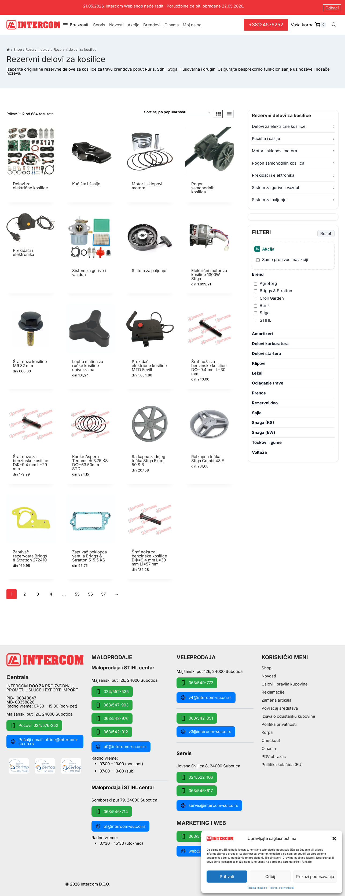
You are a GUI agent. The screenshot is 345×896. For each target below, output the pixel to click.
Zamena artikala (276, 698)
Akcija (133, 22)
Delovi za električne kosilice (279, 124)
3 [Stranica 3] (37, 591)
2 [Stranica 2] (24, 591)
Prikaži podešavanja (315, 876)
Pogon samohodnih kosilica (278, 160)
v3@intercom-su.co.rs (206, 729)
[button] (334, 838)
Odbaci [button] (332, 6)
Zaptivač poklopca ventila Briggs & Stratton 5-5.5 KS (89, 553)
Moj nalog (192, 22)
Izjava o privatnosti (282, 887)
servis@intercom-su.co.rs (209, 803)
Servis (99, 22)
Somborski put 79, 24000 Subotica (124, 798)
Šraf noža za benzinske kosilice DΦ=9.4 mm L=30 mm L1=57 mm (149, 555)
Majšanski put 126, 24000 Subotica (39, 712)
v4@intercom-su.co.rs (206, 695)
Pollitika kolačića (257, 887)
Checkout (271, 738)
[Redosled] (177, 110)
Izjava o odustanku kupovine (288, 714)
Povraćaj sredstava (280, 706)
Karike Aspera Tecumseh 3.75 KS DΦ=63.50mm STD (90, 460)
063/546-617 (197, 788)
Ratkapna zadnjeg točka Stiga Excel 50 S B (148, 458)
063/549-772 (197, 680)
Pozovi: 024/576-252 (34, 723)
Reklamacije (273, 690)
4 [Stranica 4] (51, 591)
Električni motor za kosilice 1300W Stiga (209, 272)
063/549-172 (197, 834)
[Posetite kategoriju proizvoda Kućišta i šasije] (90, 158)
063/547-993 (112, 703)
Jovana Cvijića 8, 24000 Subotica (208, 763)
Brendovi (151, 22)
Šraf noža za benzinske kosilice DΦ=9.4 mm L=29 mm (30, 460)
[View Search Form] (334, 22)
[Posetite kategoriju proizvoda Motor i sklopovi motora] (149, 160)
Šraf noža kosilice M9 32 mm (30, 361)
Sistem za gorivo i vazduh (276, 185)
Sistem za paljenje (269, 197)
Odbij (270, 876)
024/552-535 (112, 689)
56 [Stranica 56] (90, 591)
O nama (171, 22)
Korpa (267, 730)
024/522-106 (197, 775)
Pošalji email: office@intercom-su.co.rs (44, 739)
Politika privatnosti (279, 722)
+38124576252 (266, 22)
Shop (266, 666)
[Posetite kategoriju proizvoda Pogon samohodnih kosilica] (209, 162)
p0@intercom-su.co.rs (121, 744)
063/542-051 (197, 716)
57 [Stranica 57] (103, 591)
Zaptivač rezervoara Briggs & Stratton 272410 (30, 553)
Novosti (116, 22)
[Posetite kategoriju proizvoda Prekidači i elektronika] (30, 237)
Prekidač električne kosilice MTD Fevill (149, 363)
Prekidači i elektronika (273, 173)
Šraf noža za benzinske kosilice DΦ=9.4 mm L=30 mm (209, 365)
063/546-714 (112, 809)
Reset (325, 231)
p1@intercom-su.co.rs (120, 824)
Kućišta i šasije (266, 136)
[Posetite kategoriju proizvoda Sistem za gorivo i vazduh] (90, 247)
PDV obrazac (274, 754)
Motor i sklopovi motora (274, 148)
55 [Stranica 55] (77, 591)
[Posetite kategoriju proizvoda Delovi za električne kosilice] (30, 160)
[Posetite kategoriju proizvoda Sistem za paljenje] (149, 245)
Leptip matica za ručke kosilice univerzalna (87, 363)
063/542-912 (112, 729)
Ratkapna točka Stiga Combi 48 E (207, 456)
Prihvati (227, 876)
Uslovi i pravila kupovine (285, 682)
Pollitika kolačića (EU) (282, 762)
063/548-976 (112, 716)
